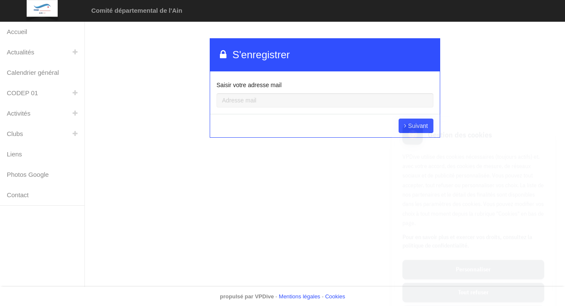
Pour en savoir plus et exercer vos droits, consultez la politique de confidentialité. (467, 202)
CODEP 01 (22, 92)
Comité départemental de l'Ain (136, 10)
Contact (17, 194)
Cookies (335, 296)
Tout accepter (473, 276)
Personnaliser (473, 230)
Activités (19, 113)
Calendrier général (33, 72)
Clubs (15, 133)
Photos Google (28, 174)
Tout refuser (473, 253)
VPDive (264, 296)
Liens (14, 154)
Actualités (20, 52)
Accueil (17, 31)
